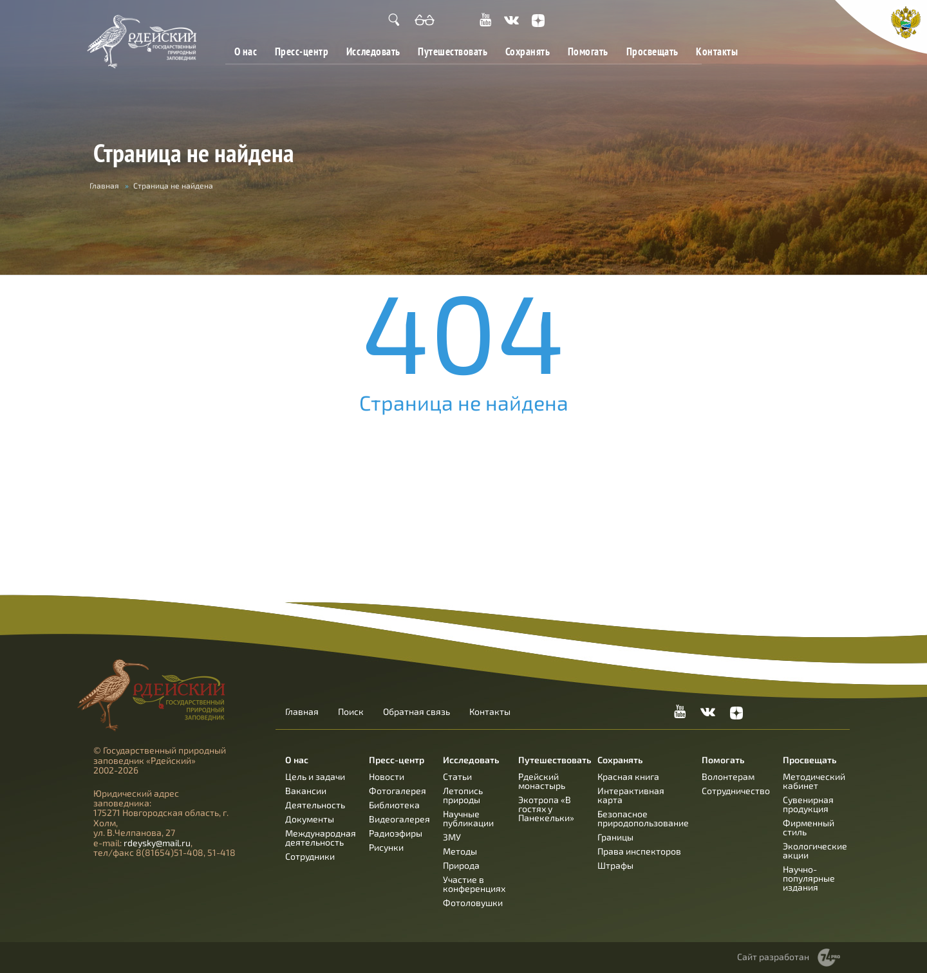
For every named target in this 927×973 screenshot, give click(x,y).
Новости (386, 776)
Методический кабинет (814, 781)
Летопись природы (463, 795)
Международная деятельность (320, 838)
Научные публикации (468, 818)
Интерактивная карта (630, 795)
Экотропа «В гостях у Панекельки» (546, 808)
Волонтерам (728, 776)
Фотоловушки (473, 902)
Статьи (457, 776)
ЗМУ (452, 836)
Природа (461, 865)
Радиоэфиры (395, 833)
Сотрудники (310, 856)
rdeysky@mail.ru (157, 842)
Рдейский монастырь (541, 781)
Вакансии (305, 790)
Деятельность (315, 804)
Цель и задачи (315, 776)
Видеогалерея (399, 818)
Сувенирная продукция (808, 804)
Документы (309, 818)
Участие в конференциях (474, 884)
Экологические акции (815, 850)
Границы (615, 836)
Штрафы (615, 865)
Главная (104, 185)
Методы (460, 851)
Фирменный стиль (808, 827)
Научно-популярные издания (809, 878)
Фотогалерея (397, 790)
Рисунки (386, 847)
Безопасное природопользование (643, 818)
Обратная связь (416, 711)
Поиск (351, 711)
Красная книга (628, 776)
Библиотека (394, 804)
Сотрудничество (736, 790)
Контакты (717, 51)
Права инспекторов (639, 851)
